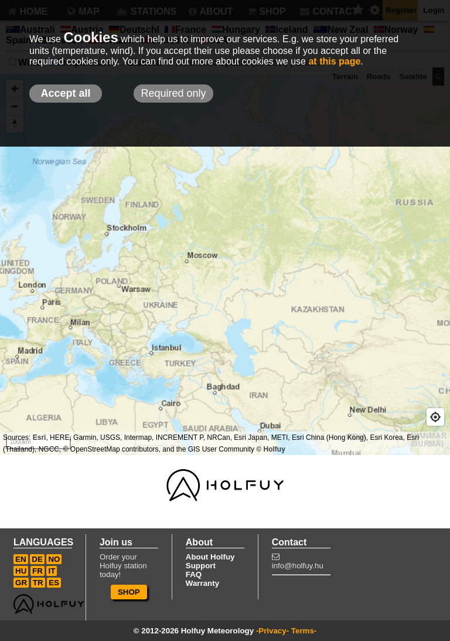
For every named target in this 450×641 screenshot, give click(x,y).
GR (21, 582)
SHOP (129, 592)
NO (54, 559)
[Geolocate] (435, 417)
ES (54, 582)
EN (20, 559)
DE (37, 559)
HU (20, 571)
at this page (334, 61)
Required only (173, 93)
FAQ (194, 574)
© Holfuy (270, 449)
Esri (39, 437)
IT (51, 571)
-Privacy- (272, 630)
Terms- (303, 630)
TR (38, 582)
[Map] (225, 264)
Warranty (202, 583)
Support (201, 565)
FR (37, 571)
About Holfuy (210, 556)
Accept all (65, 93)
